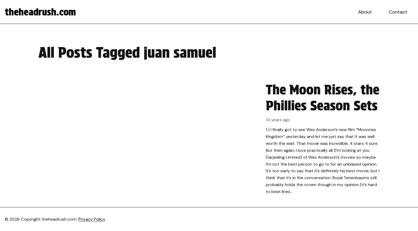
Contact (398, 12)
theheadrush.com (40, 12)
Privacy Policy (91, 219)
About (365, 12)
